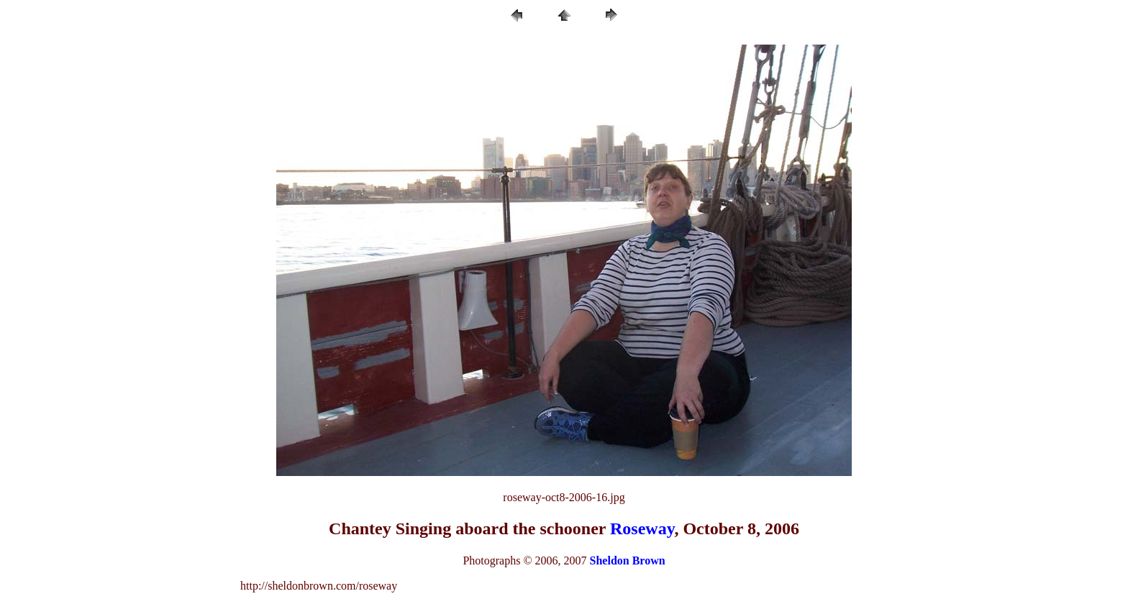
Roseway (642, 528)
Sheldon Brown (627, 560)
